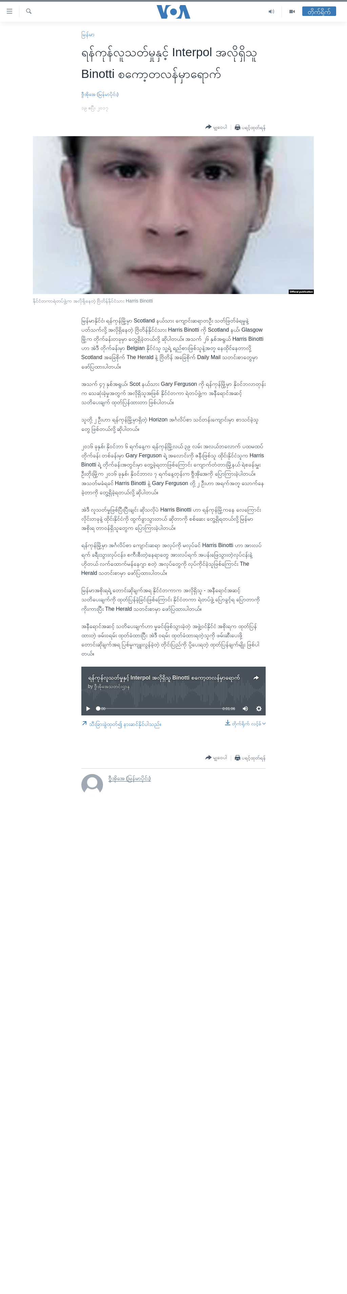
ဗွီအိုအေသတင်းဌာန (112, 686)
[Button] (216, 127)
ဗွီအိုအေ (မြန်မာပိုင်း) (100, 94)
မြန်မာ (88, 34)
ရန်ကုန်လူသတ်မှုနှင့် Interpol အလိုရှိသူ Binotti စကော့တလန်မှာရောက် (164, 678)
